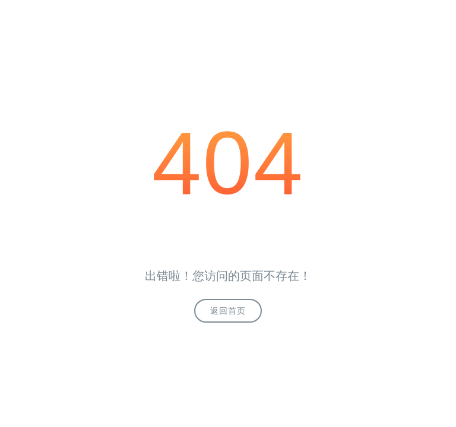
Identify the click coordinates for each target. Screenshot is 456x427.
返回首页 (228, 311)
